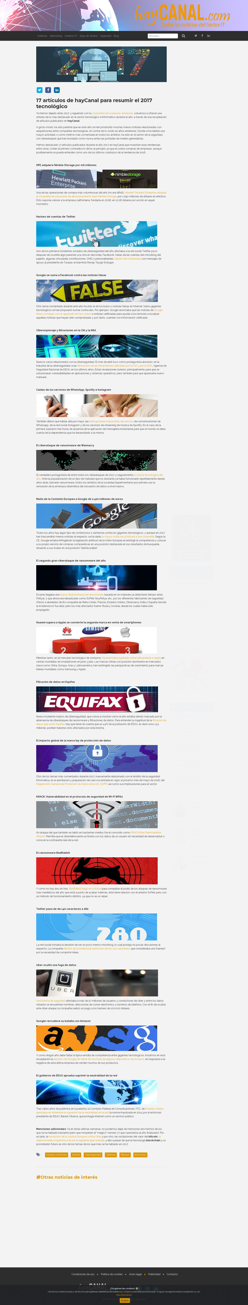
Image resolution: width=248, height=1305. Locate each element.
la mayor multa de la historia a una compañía (128, 536)
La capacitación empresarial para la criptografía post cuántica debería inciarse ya (191, 488)
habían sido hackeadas (127, 258)
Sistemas (42, 35)
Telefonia (110, 1155)
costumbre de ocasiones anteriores (112, 113)
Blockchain (140, 1155)
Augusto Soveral (197, 589)
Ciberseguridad (93, 1155)
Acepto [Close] (125, 1300)
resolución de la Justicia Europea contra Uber (75, 1136)
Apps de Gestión (89, 35)
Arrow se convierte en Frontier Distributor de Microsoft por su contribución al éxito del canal (191, 360)
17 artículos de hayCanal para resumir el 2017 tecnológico (94, 103)
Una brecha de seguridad (50, 1000)
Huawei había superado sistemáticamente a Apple (131, 657)
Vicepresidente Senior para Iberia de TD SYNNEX (200, 600)
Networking (56, 35)
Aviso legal (135, 1274)
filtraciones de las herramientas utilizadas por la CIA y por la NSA (114, 365)
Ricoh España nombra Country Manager (199, 573)
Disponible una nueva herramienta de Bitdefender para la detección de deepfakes (190, 401)
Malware (125, 1155)
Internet (76, 1155)
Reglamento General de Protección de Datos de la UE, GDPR (71, 784)
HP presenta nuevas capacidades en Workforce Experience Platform (187, 521)
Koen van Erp (201, 613)
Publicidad (154, 1274)
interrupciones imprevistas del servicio (111, 421)
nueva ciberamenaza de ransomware (81, 594)
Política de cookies (112, 1274)
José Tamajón (197, 562)
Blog (116, 35)
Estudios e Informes (56, 1155)
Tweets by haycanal (181, 453)
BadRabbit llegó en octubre (85, 888)
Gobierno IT (71, 35)
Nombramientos (188, 551)
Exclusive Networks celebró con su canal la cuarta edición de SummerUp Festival (191, 344)
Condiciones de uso (82, 1274)
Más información (124, 1294)
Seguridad (105, 35)
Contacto (172, 1274)
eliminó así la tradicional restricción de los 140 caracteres (97, 948)
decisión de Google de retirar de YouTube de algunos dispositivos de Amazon (99, 1059)
